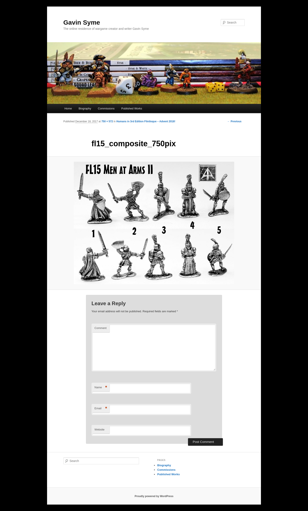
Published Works (131, 108)
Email (101, 408)
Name (101, 387)
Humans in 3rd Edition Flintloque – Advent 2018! (145, 121)
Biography (84, 108)
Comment (101, 328)
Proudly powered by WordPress (154, 496)
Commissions (106, 108)
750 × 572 (107, 121)
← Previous (234, 121)
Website (100, 429)
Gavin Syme (81, 22)
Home (68, 108)
